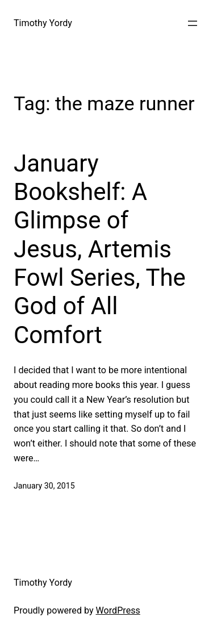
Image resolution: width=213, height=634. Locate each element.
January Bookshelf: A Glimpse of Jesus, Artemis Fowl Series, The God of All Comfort (100, 249)
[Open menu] (192, 23)
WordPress (118, 610)
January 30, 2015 (44, 485)
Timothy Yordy (43, 23)
